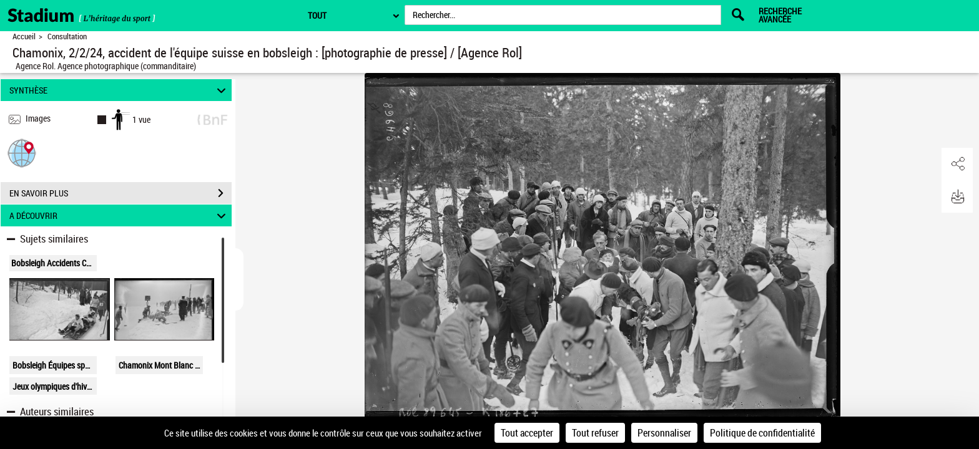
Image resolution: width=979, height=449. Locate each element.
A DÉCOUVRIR (119, 215)
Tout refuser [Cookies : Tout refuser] (595, 433)
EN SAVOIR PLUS (120, 193)
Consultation (67, 36)
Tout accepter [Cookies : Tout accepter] (527, 433)
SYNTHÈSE (119, 90)
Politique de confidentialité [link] (762, 433)
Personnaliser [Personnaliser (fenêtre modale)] (664, 433)
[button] (21, 152)
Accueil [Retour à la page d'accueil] (24, 36)
